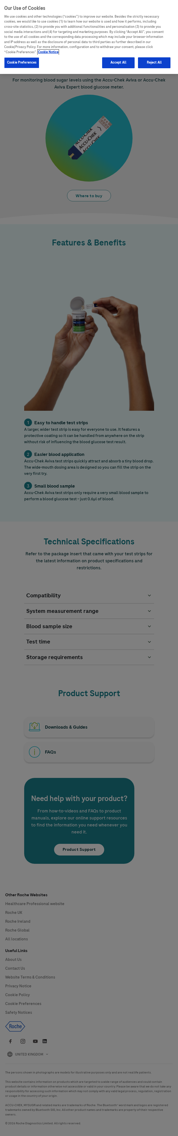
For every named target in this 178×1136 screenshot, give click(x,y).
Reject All (154, 61)
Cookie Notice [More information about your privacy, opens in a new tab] (48, 51)
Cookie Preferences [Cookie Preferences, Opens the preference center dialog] (21, 61)
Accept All (118, 61)
